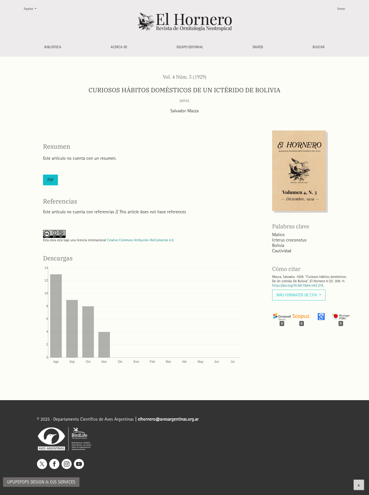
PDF (50, 179)
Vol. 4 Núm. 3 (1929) (185, 77)
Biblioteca (52, 47)
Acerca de (119, 47)
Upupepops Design (25, 482)
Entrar (341, 9)
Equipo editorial (190, 47)
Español (32, 8)
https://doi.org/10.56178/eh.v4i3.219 (297, 285)
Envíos (258, 47)
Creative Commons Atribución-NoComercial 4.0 (140, 240)
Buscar (319, 47)
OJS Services (62, 482)
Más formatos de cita (297, 294)
